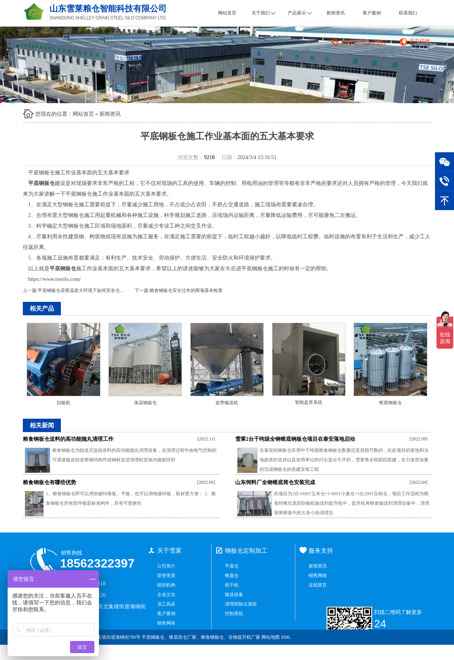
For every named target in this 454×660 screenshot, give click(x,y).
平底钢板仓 (153, 637)
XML (286, 637)
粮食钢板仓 (212, 637)
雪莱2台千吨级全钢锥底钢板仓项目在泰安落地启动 (295, 439)
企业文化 (166, 594)
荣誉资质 (166, 575)
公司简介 (166, 566)
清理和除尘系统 (241, 604)
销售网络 (166, 623)
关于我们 (264, 13)
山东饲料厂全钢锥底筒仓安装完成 (275, 482)
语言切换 (419, 41)
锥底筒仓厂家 (182, 637)
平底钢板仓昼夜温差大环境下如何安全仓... (80, 290)
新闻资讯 (336, 13)
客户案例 (372, 13)
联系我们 (408, 13)
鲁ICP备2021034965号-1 (402, 652)
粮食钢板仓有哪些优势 (49, 482)
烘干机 (232, 585)
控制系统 (234, 613)
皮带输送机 (226, 402)
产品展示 (300, 13)
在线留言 (318, 585)
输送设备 (234, 594)
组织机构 (166, 585)
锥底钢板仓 (390, 402)
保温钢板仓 (145, 402)
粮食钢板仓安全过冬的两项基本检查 (186, 290)
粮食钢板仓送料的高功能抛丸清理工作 (68, 439)
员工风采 (166, 604)
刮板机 (63, 402)
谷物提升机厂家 (244, 637)
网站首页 (227, 13)
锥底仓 (232, 575)
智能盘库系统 (308, 402)
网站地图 (270, 637)
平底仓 (232, 566)
